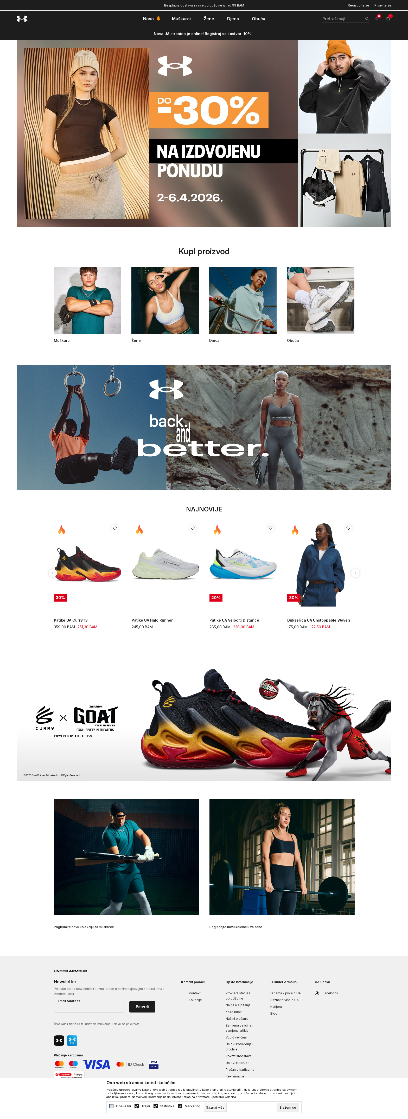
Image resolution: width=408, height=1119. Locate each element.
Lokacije (195, 1000)
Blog (273, 1013)
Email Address (69, 1001)
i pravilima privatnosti (125, 1023)
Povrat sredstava (239, 1056)
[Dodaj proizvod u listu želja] (115, 528)
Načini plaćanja (237, 1019)
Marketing (192, 1106)
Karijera (276, 1007)
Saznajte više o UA (284, 1000)
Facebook (330, 993)
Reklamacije (235, 1076)
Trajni (145, 1106)
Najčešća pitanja (238, 1005)
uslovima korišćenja (97, 1023)
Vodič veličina (236, 1037)
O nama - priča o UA (285, 993)
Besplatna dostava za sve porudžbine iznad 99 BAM (204, 5)
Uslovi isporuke (238, 1063)
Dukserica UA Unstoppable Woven (318, 620)
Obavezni (123, 1106)
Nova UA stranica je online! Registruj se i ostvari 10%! (203, 33)
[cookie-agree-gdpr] (288, 1107)
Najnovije (204, 509)
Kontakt (195, 993)
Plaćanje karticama (240, 1069)
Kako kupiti (234, 1012)
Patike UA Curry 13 (71, 620)
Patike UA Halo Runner (152, 620)
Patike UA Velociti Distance (234, 620)
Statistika (167, 1106)
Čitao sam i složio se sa (96, 1024)
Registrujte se (358, 5)
